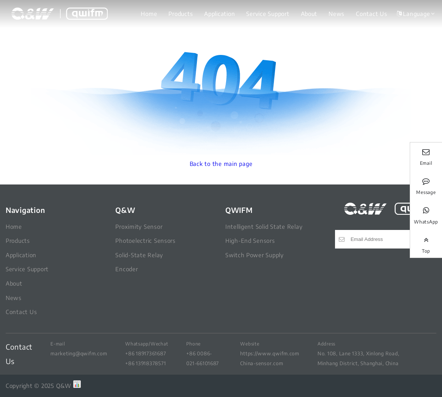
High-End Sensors (250, 240)
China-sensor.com (261, 363)
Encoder (126, 269)
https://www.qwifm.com (269, 353)
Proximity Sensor (138, 226)
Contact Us (371, 13)
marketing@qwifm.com (78, 353)
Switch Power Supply (254, 255)
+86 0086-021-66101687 (202, 358)
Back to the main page (221, 163)
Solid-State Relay (139, 255)
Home (149, 13)
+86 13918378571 (145, 363)
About (309, 13)
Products (180, 13)
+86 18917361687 (145, 353)
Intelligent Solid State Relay (263, 226)
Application (219, 13)
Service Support (267, 13)
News (336, 13)
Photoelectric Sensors (145, 240)
